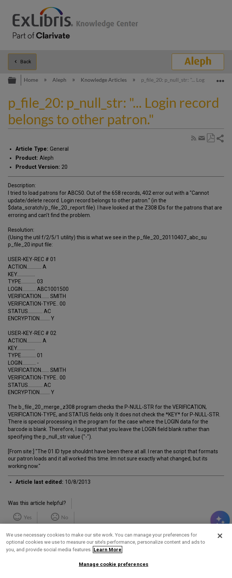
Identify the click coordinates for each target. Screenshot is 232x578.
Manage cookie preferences (113, 564)
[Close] (220, 536)
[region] (116, 551)
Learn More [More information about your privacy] (107, 549)
